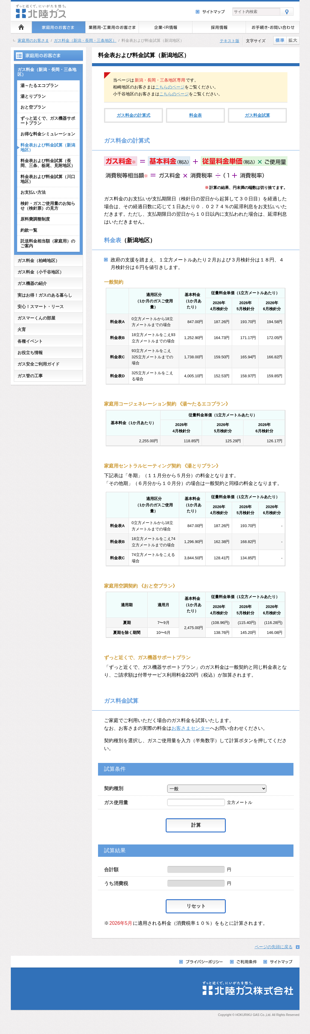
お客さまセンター (190, 728)
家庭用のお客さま (58, 27)
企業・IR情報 (165, 27)
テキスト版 (229, 41)
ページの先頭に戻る (274, 947)
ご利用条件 (243, 962)
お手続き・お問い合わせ (272, 27)
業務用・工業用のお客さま (112, 27)
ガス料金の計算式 (133, 115)
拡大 (292, 40)
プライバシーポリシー (201, 962)
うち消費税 (116, 883)
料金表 (195, 115)
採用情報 (219, 27)
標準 (279, 40)
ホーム (21, 27)
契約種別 (113, 788)
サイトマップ (211, 12)
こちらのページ (170, 87)
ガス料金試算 (257, 115)
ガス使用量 (116, 802)
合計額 (111, 869)
